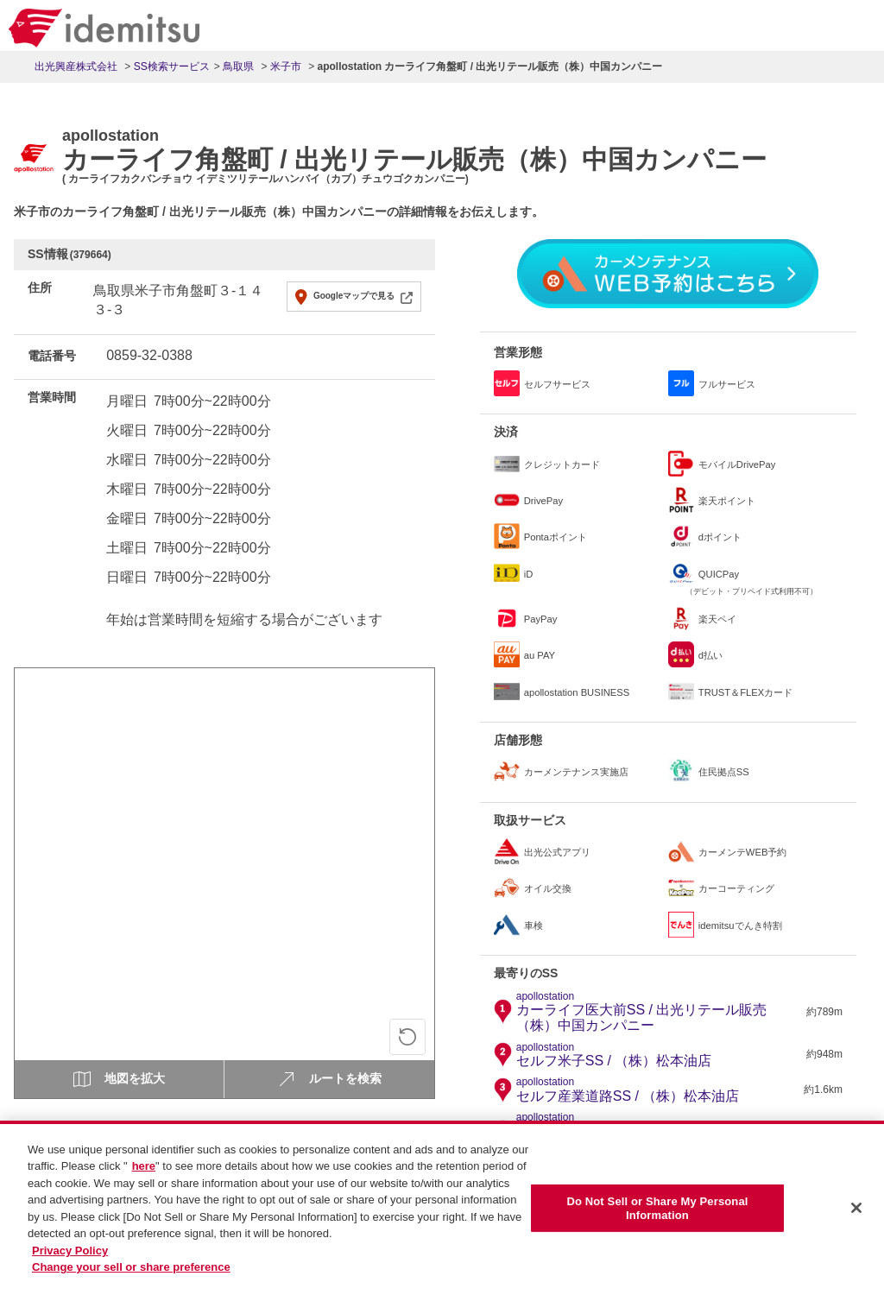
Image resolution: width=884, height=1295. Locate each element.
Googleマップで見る (354, 295)
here (143, 1174)
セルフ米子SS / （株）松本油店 (614, 1055)
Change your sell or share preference (131, 1275)
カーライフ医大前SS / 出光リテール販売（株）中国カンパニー (659, 1012)
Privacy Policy (70, 1258)
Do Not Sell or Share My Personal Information (657, 1216)
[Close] (856, 1216)
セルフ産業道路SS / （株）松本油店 (628, 1089)
